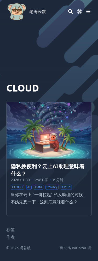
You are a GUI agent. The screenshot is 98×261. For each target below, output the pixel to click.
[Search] (70, 11)
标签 (10, 230)
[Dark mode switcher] (79, 11)
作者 (10, 237)
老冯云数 (37, 11)
